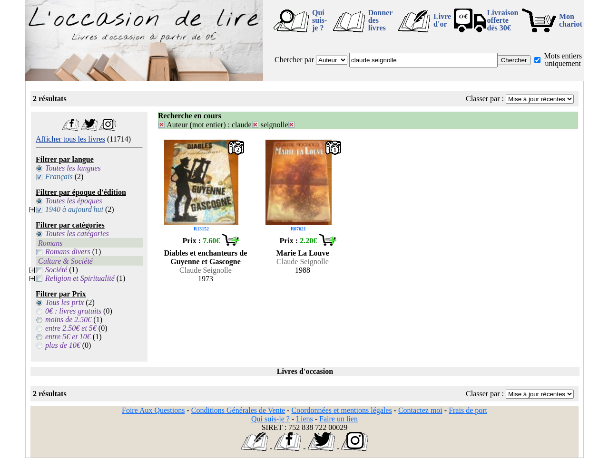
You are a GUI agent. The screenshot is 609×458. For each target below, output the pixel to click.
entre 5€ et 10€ (68, 337)
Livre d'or (442, 20)
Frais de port (468, 410)
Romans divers (67, 252)
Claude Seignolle (205, 270)
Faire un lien (338, 419)
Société (56, 270)
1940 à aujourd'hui (74, 209)
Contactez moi (420, 410)
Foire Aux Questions (153, 410)
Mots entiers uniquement (563, 59)
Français (59, 176)
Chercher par (294, 60)
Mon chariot (570, 20)
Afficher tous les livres (70, 139)
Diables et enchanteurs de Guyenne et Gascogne (205, 257)
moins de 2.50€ (68, 319)
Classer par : (485, 99)
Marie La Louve (302, 253)
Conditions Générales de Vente (238, 410)
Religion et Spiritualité (80, 278)
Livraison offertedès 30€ (503, 20)
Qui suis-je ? (319, 20)
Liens (304, 419)
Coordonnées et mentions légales (342, 410)
